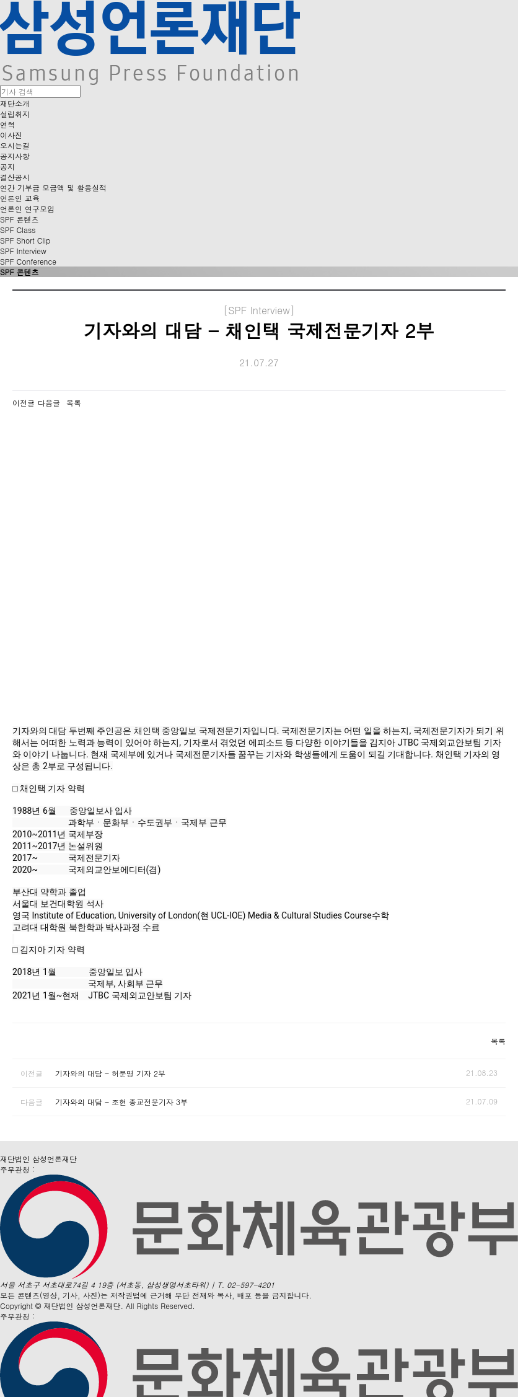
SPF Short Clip (25, 240)
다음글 (49, 402)
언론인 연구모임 (27, 208)
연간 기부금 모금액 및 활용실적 (53, 187)
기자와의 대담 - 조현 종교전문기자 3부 (121, 1101)
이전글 (23, 402)
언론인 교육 (20, 198)
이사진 (11, 135)
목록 (73, 402)
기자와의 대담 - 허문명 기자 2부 (110, 1073)
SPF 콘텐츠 (19, 219)
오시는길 (15, 145)
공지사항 (15, 156)
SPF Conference (28, 261)
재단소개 (15, 103)
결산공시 (15, 177)
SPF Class (17, 229)
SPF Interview (23, 250)
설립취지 (15, 113)
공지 (7, 166)
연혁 (7, 124)
